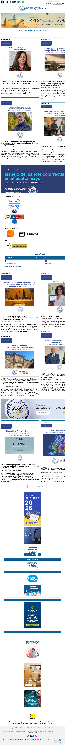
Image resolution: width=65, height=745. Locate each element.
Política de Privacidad (20, 728)
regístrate (42, 2)
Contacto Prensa (53, 728)
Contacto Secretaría (32, 732)
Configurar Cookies (42, 728)
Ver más (40, 486)
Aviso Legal (10, 728)
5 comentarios (17, 86)
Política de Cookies (31, 728)
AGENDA (49, 2)
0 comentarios (18, 147)
